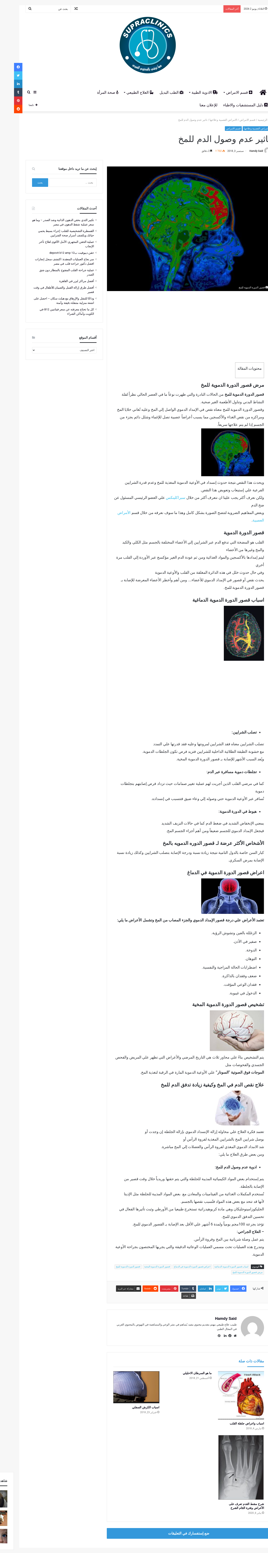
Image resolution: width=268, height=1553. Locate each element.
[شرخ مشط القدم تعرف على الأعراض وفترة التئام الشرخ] (227, 1456)
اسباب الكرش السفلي (131, 1407)
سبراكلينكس (161, 497)
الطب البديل (157, 92)
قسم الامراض (225, 92)
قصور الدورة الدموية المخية (143, 1266)
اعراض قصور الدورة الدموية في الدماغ (178, 1266)
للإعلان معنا (194, 105)
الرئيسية (250, 119)
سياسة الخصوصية (97, 1535)
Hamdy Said (242, 151)
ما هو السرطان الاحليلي (183, 1373)
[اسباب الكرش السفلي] (122, 1387)
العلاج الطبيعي (125, 92)
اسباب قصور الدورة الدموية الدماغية (217, 1266)
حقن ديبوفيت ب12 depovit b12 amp (57, 252)
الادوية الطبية (191, 92)
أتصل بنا (79, 1535)
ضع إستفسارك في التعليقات (174, 1512)
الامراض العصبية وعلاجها (209, 119)
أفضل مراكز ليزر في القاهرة (62, 281)
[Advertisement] (174, 326)
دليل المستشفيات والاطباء (231, 105)
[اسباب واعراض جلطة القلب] (227, 1394)
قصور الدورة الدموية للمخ (114, 1266)
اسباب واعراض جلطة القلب (233, 1421)
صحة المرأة (93, 92)
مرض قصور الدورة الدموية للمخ (234, 1272)
